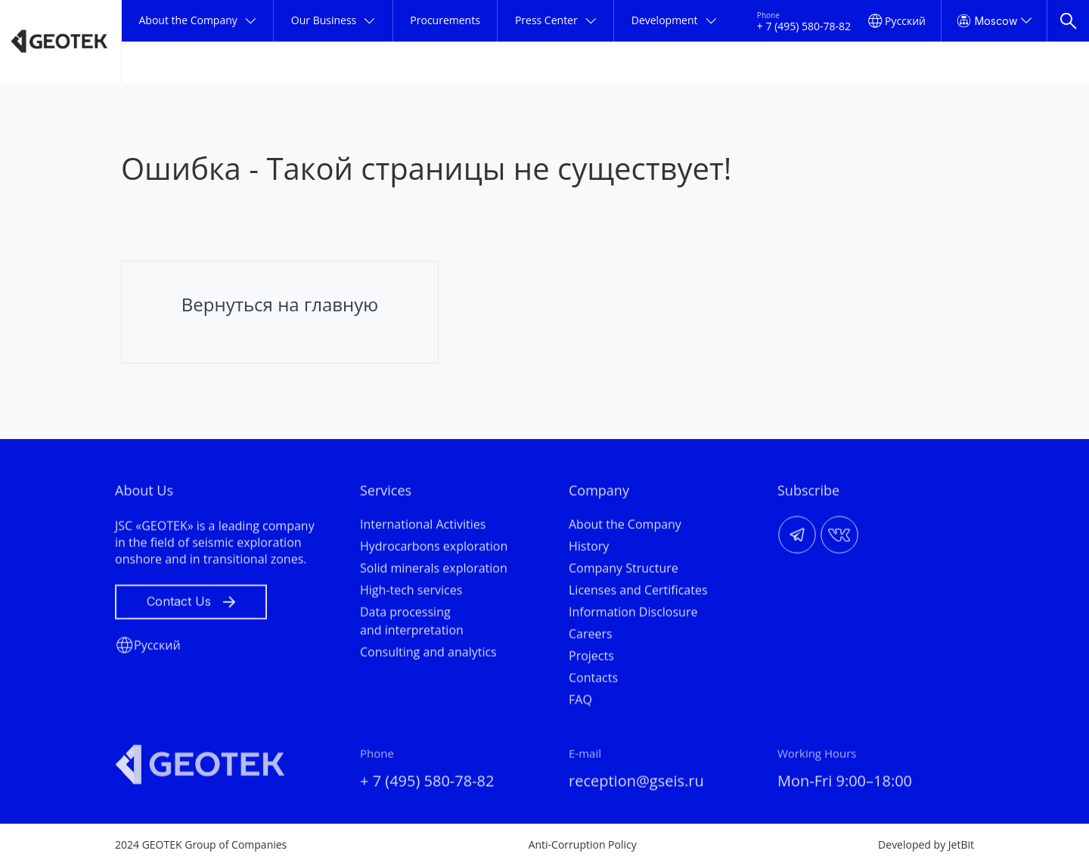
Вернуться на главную (280, 304)
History (589, 549)
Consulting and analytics (428, 655)
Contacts (593, 681)
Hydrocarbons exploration (433, 549)
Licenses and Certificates (638, 593)
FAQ (580, 702)
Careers (591, 637)
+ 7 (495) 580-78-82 (804, 26)
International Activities (423, 527)
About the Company (625, 527)
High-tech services (411, 593)
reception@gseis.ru (636, 784)
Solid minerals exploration (433, 571)
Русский (905, 21)
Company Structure (623, 571)
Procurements (445, 20)
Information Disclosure (633, 615)
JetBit (961, 844)
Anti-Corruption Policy (583, 844)
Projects (591, 659)
